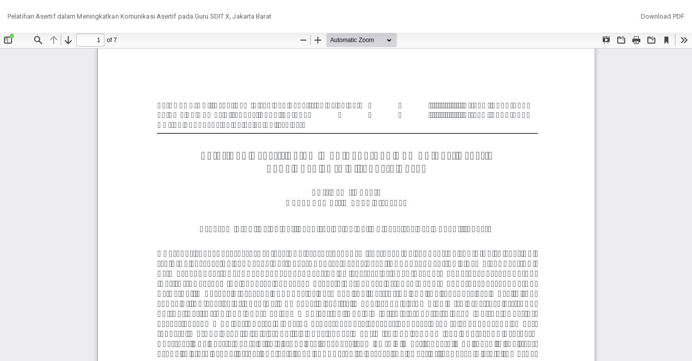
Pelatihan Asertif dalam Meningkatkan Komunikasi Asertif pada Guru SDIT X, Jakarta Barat (139, 16)
